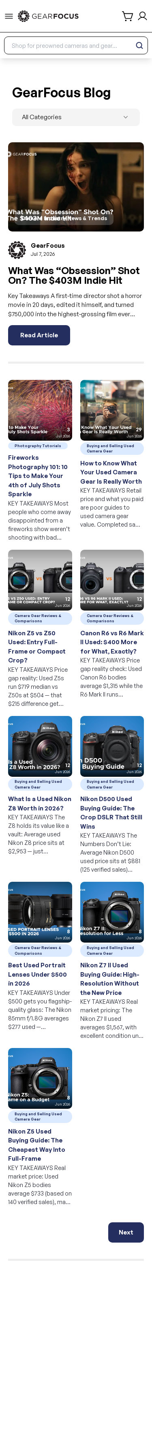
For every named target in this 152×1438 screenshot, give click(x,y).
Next (126, 1232)
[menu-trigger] (9, 16)
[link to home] (48, 16)
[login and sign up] (142, 16)
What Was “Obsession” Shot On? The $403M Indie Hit (74, 275)
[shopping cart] (128, 16)
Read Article (39, 335)
